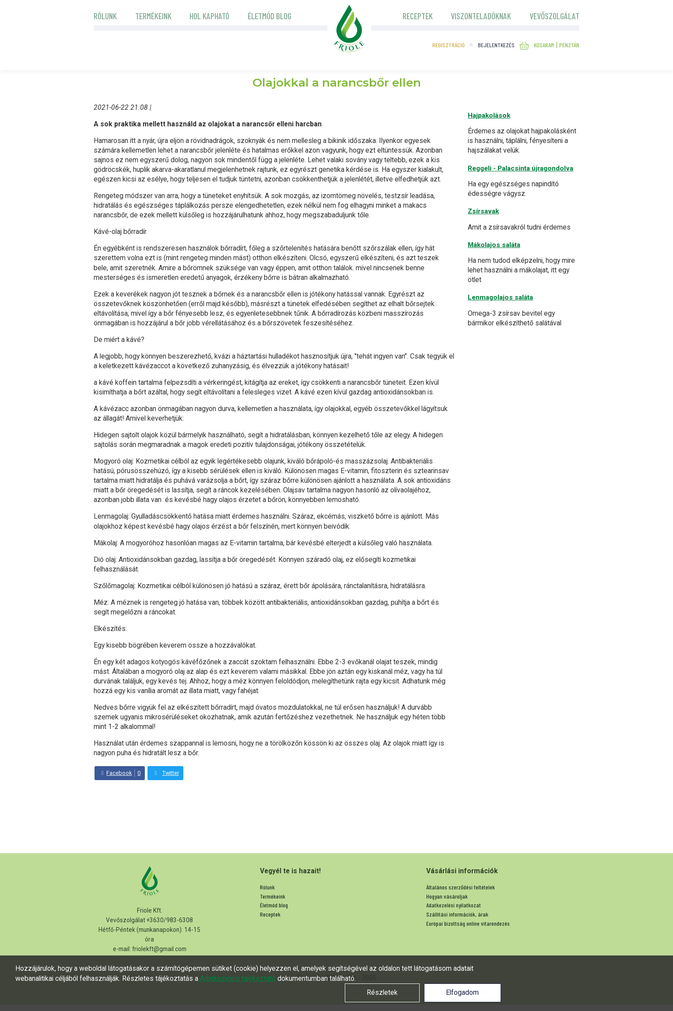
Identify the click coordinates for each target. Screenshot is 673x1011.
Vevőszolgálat (554, 15)
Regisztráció (448, 45)
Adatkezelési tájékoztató (238, 978)
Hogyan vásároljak (447, 896)
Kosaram (544, 45)
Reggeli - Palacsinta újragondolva (520, 168)
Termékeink (153, 15)
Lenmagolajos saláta (500, 297)
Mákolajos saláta (494, 245)
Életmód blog (269, 15)
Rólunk (105, 15)
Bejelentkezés (496, 45)
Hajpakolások (489, 115)
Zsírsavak (483, 211)
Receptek (418, 15)
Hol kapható (209, 15)
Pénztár (569, 45)
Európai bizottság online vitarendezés (468, 923)
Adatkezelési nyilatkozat (453, 905)
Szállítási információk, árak (457, 914)
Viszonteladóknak (481, 15)
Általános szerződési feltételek (460, 887)
